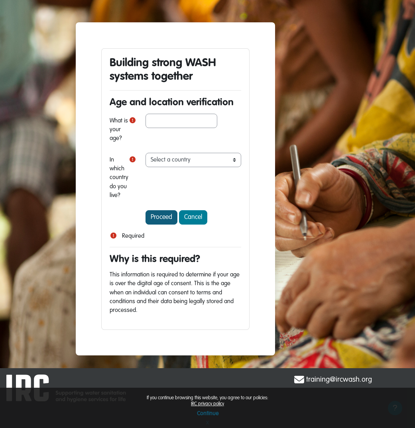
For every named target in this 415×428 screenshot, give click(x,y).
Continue (207, 413)
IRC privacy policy (207, 404)
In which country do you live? (119, 178)
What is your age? (119, 130)
